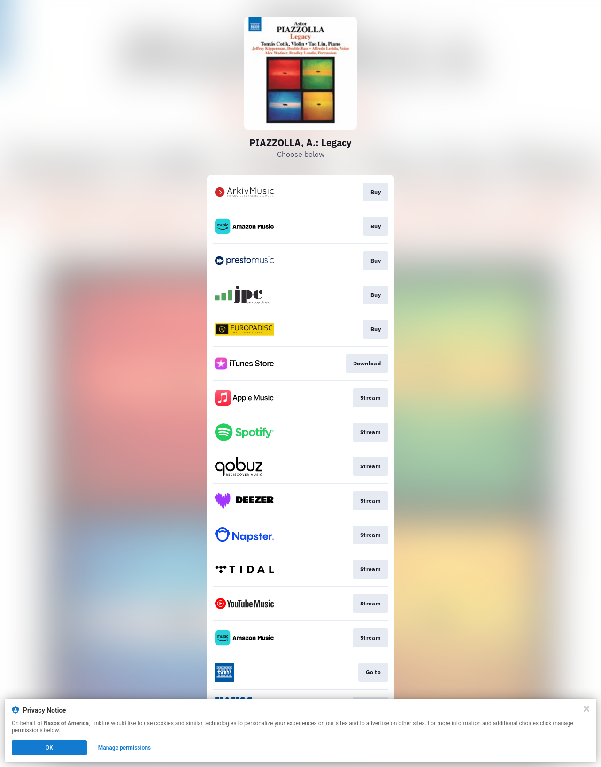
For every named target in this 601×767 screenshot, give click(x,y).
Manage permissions (124, 747)
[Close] (586, 708)
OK (49, 747)
